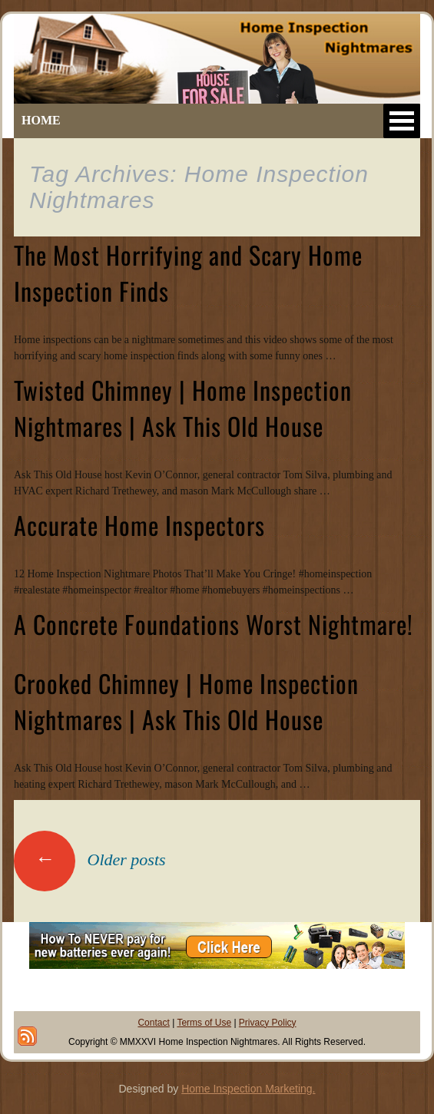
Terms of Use (204, 1022)
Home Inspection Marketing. (248, 1089)
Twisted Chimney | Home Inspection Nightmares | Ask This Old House (183, 408)
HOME (41, 120)
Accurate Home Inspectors (139, 525)
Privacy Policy (268, 1022)
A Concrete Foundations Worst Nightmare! (213, 624)
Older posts (90, 859)
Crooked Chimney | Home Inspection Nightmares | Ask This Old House (186, 701)
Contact (153, 1022)
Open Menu (401, 121)
